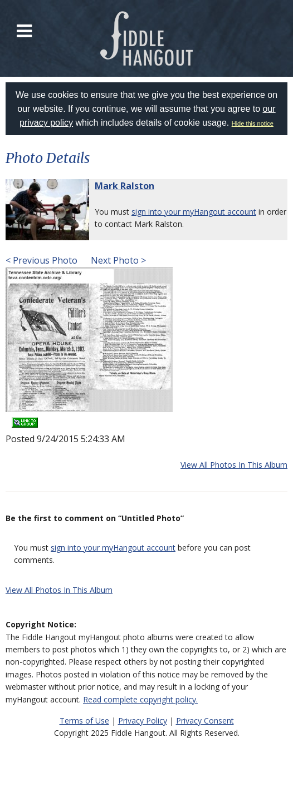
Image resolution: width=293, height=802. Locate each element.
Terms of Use (84, 720)
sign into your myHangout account (193, 211)
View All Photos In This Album (233, 464)
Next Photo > (117, 260)
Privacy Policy (142, 720)
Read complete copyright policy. (140, 699)
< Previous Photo (41, 260)
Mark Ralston (124, 186)
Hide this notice (253, 123)
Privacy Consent (205, 720)
